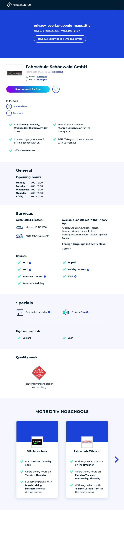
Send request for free (28, 89)
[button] (115, 459)
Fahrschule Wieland (87, 451)
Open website (16, 106)
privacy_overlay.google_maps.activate (60, 38)
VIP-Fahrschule (37, 451)
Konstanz (57, 72)
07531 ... (38, 76)
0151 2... (38, 79)
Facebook (14, 113)
